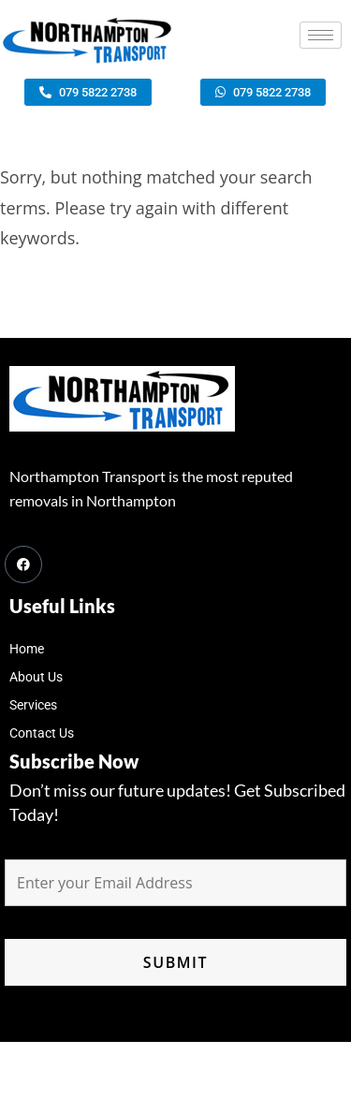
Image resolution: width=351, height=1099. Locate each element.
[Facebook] (23, 564)
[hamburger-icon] (321, 35)
